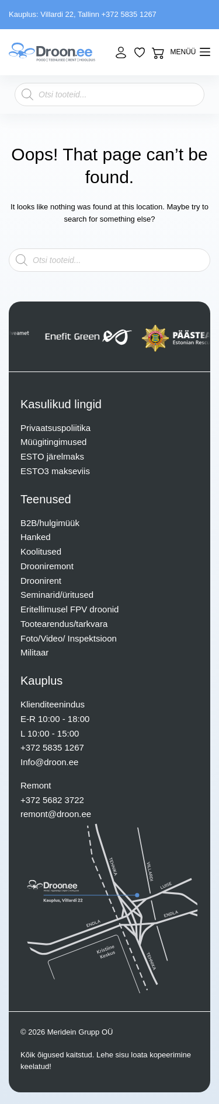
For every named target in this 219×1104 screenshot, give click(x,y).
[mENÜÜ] (191, 52)
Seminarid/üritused (56, 595)
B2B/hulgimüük (49, 523)
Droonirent (40, 581)
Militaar (34, 652)
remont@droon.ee (55, 814)
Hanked (35, 537)
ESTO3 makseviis (55, 471)
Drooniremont (47, 566)
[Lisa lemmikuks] (139, 52)
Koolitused (40, 551)
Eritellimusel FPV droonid (69, 609)
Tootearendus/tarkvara (63, 624)
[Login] (120, 52)
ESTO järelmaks (52, 456)
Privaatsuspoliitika (55, 428)
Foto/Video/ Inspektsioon (68, 638)
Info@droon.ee (49, 762)
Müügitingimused (53, 442)
